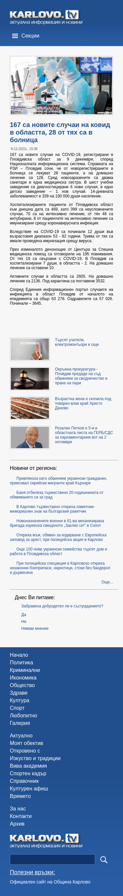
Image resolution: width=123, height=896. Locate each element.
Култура (19, 700)
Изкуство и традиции (35, 758)
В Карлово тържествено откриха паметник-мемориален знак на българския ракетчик (52, 509)
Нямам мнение (35, 628)
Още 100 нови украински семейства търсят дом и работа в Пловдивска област (58, 551)
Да (23, 614)
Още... (107, 582)
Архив (17, 824)
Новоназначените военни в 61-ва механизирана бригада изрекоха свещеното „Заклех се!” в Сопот (57, 523)
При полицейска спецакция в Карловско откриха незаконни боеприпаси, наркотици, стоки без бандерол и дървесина (60, 568)
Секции (30, 35)
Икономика (23, 677)
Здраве (19, 693)
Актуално (21, 735)
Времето (20, 796)
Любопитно (23, 715)
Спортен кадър (28, 773)
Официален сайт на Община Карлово (50, 881)
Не (23, 621)
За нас (18, 808)
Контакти (21, 816)
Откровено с (25, 751)
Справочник (24, 781)
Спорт (17, 708)
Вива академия (28, 766)
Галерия (20, 723)
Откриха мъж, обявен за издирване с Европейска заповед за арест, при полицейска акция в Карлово (58, 537)
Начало (19, 655)
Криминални (25, 670)
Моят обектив (26, 743)
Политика (21, 662)
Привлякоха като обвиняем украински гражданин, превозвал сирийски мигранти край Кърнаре (58, 480)
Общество (22, 685)
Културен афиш (29, 788)
